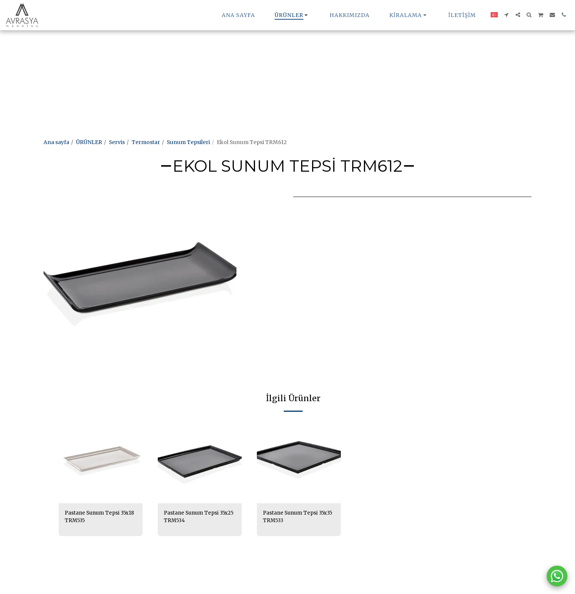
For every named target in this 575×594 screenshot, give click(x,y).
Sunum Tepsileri (188, 142)
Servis (117, 142)
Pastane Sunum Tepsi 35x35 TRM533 (291, 517)
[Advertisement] (227, 53)
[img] (101, 461)
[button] (409, 15)
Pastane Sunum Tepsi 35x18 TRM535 (93, 517)
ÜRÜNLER (89, 142)
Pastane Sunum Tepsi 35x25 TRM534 (192, 517)
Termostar (146, 142)
